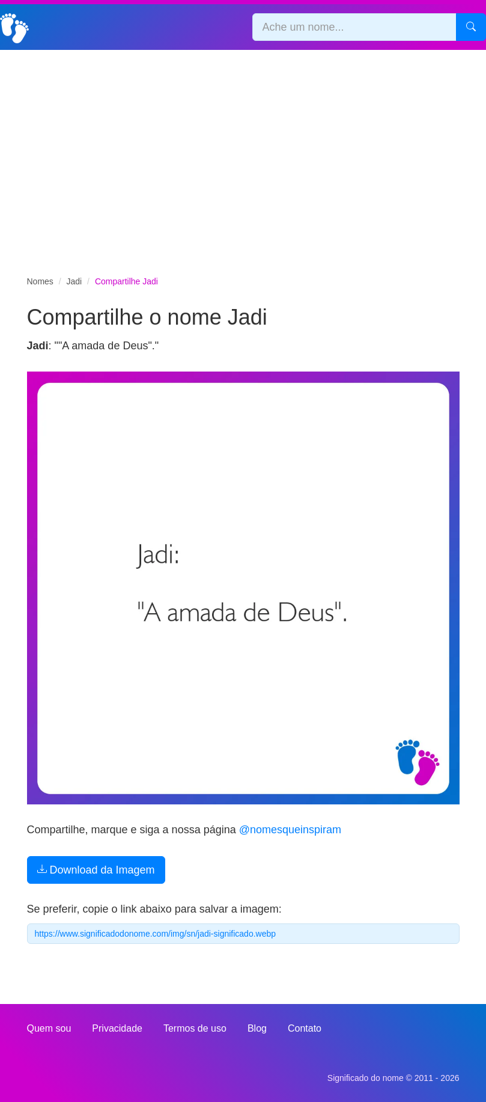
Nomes (40, 281)
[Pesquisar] (471, 27)
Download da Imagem (96, 870)
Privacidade (117, 1028)
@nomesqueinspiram (290, 830)
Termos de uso (194, 1028)
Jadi (74, 281)
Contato (304, 1028)
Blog (257, 1028)
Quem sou (49, 1028)
